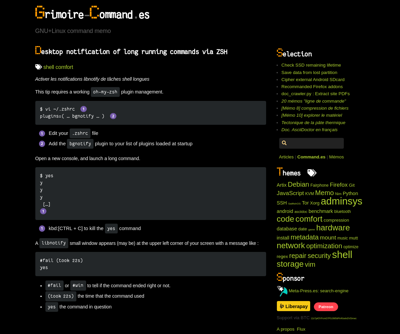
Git (352, 185)
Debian (298, 184)
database (287, 228)
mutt (353, 237)
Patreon (326, 306)
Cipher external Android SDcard (313, 79)
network (291, 245)
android (285, 211)
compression (336, 220)
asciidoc (300, 212)
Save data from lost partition (309, 72)
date (302, 228)
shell (48, 67)
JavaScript (290, 193)
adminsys (341, 201)
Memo (324, 192)
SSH (282, 203)
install (283, 237)
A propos (286, 329)
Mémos (336, 156)
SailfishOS (294, 203)
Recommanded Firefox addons (312, 86)
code (285, 218)
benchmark (320, 211)
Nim (338, 194)
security (319, 255)
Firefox (339, 184)
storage (290, 263)
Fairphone (320, 185)
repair (297, 255)
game (311, 229)
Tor (305, 203)
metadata (305, 237)
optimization (324, 246)
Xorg (315, 203)
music (342, 238)
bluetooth (342, 211)
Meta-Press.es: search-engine (313, 290)
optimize (351, 247)
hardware (333, 227)
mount (328, 237)
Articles (286, 156)
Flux (301, 329)
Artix (282, 185)
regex (282, 256)
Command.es (311, 156)
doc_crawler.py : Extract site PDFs (316, 93)
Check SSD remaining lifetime (311, 65)
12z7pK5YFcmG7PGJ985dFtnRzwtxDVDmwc (334, 318)
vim (310, 264)
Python (350, 193)
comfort (64, 67)
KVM (309, 193)
